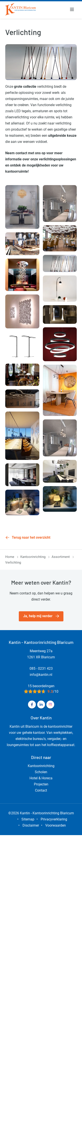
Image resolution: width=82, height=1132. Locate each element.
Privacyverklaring (54, 819)
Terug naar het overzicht (31, 537)
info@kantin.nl (41, 675)
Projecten (41, 784)
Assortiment (61, 557)
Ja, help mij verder (37, 616)
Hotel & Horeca (41, 778)
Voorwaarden (55, 825)
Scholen (41, 772)
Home (9, 557)
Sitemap (27, 819)
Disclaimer (31, 825)
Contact (41, 790)
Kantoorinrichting (32, 557)
